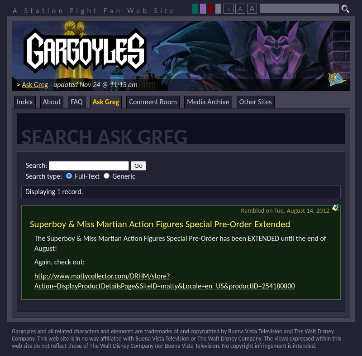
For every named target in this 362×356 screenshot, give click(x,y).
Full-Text (83, 176)
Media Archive (208, 102)
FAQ (76, 102)
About (52, 102)
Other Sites (255, 102)
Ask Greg (35, 84)
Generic (119, 176)
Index (25, 102)
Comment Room (153, 102)
